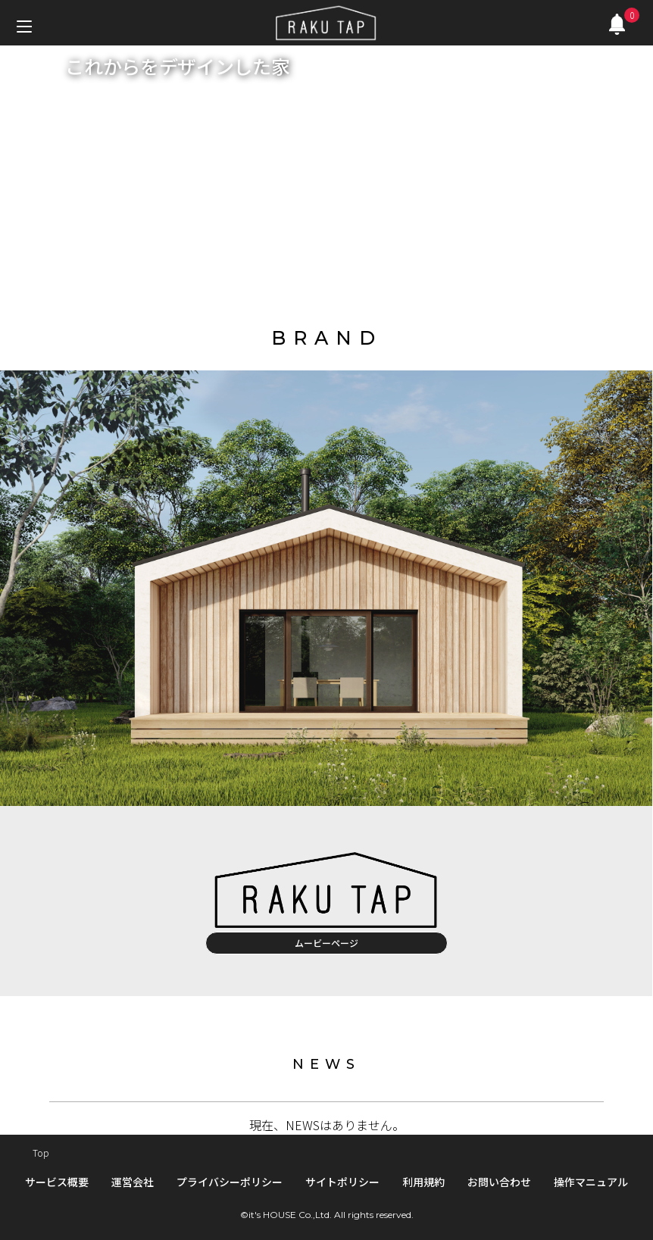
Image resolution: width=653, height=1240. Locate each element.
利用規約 (423, 1181)
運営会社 (132, 1181)
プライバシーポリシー (230, 1181)
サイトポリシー (342, 1181)
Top (41, 1152)
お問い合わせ (499, 1181)
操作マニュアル (591, 1181)
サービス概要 (57, 1181)
